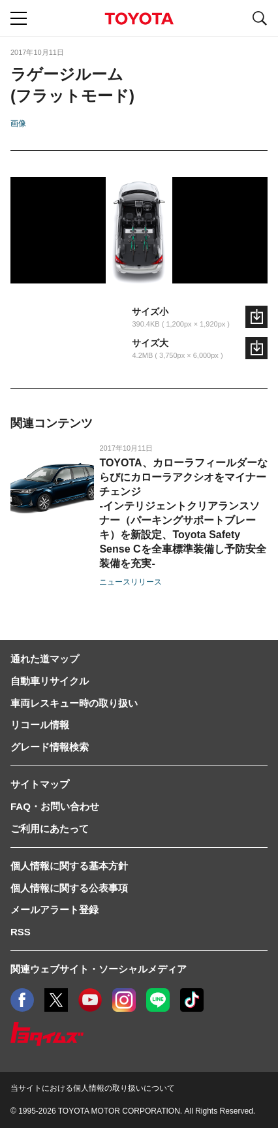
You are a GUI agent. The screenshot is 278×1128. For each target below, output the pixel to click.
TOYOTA (139, 18)
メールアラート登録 (54, 909)
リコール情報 (39, 724)
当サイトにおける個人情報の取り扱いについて (92, 1088)
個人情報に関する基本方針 (69, 865)
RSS (20, 931)
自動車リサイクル (49, 680)
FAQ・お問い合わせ (54, 806)
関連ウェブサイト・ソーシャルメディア (98, 969)
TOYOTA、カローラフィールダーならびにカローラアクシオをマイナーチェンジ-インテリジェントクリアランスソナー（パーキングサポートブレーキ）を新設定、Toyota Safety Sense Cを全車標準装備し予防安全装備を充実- (183, 513)
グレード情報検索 (49, 746)
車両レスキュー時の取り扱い (74, 703)
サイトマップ (39, 784)
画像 (18, 123)
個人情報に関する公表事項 (69, 888)
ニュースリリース (130, 582)
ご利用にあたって (49, 828)
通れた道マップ (44, 658)
